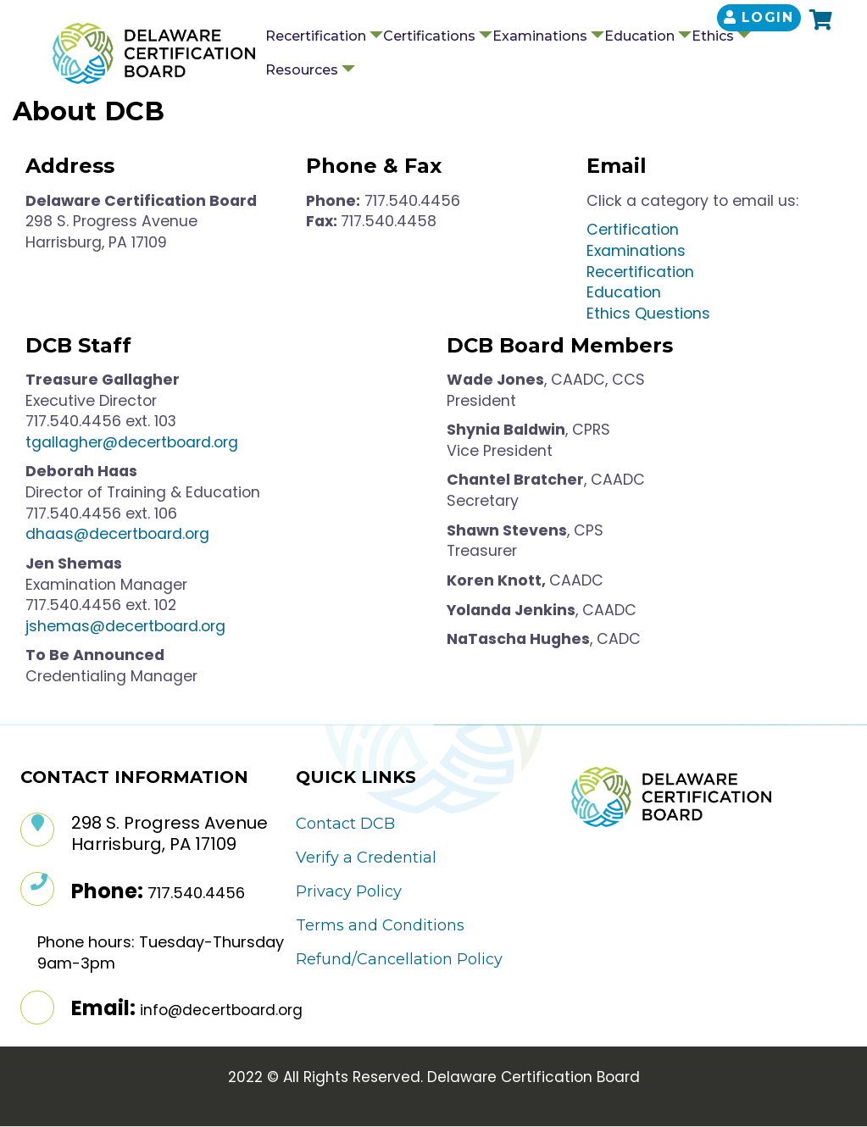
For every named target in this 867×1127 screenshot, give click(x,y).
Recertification (315, 36)
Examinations (539, 36)
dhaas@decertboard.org (117, 534)
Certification (634, 229)
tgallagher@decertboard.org (131, 442)
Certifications (429, 36)
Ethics (713, 36)
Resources (301, 70)
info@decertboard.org (221, 1010)
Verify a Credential (366, 857)
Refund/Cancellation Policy (399, 959)
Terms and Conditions (380, 925)
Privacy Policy (349, 891)
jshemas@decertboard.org (125, 626)
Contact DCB (345, 823)
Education (639, 36)
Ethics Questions (648, 313)
